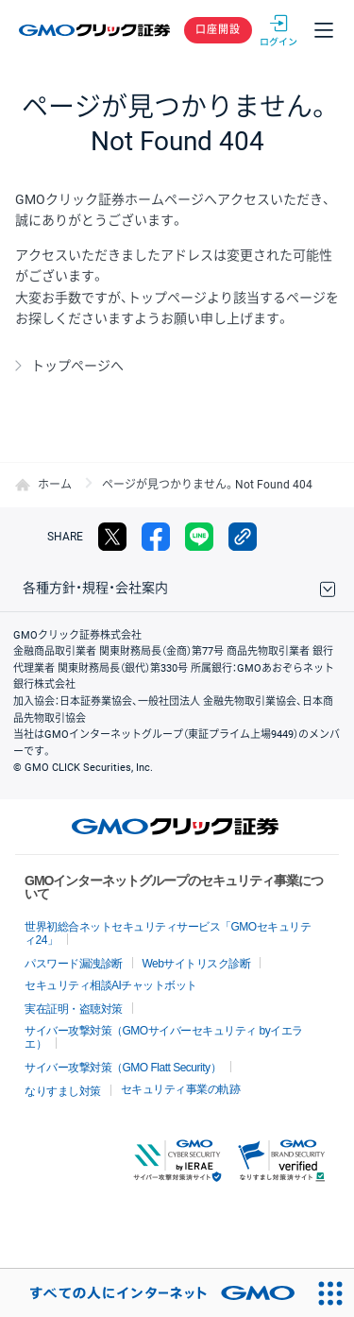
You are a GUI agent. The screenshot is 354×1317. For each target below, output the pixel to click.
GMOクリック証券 (96, 30)
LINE (199, 536)
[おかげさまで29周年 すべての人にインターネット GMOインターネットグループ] (153, 1293)
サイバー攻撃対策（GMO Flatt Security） (123, 1067)
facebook (156, 536)
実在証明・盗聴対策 (74, 1009)
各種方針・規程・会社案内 (95, 587)
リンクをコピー (242, 536)
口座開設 (218, 30)
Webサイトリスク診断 (197, 963)
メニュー (323, 30)
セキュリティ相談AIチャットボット (111, 985)
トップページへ (77, 365)
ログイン (278, 30)
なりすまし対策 (63, 1091)
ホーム (55, 484)
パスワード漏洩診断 (74, 963)
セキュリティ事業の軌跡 (181, 1089)
